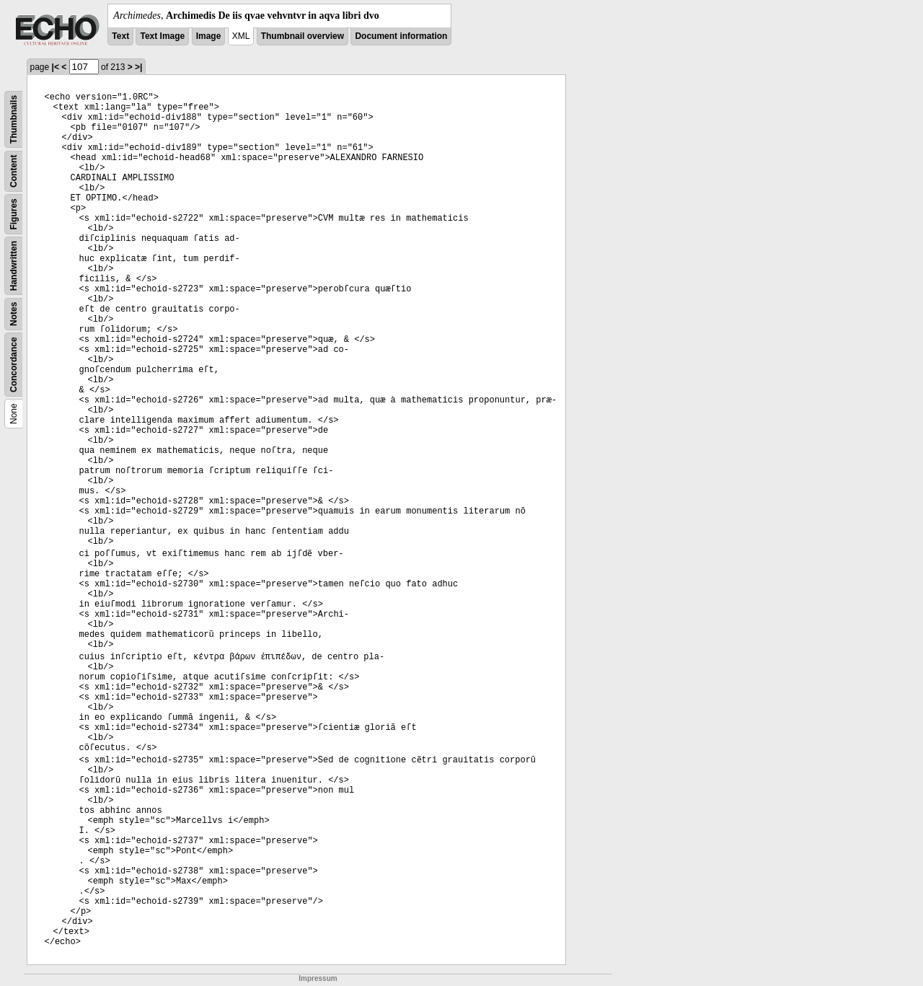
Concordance (14, 364)
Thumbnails (14, 119)
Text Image (162, 36)
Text (120, 36)
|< (55, 67)
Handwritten (14, 266)
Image (208, 36)
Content (14, 171)
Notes (14, 314)
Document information (401, 36)
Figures (14, 213)
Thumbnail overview (302, 36)
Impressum (318, 978)
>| (138, 67)
